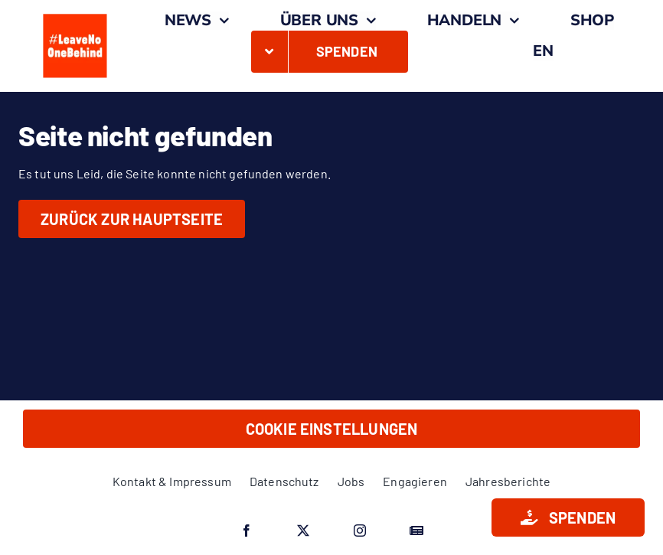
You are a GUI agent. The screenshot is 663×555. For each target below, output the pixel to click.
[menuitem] (543, 51)
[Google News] (416, 530)
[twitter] (303, 530)
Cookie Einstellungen (332, 429)
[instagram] (359, 530)
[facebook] (246, 530)
